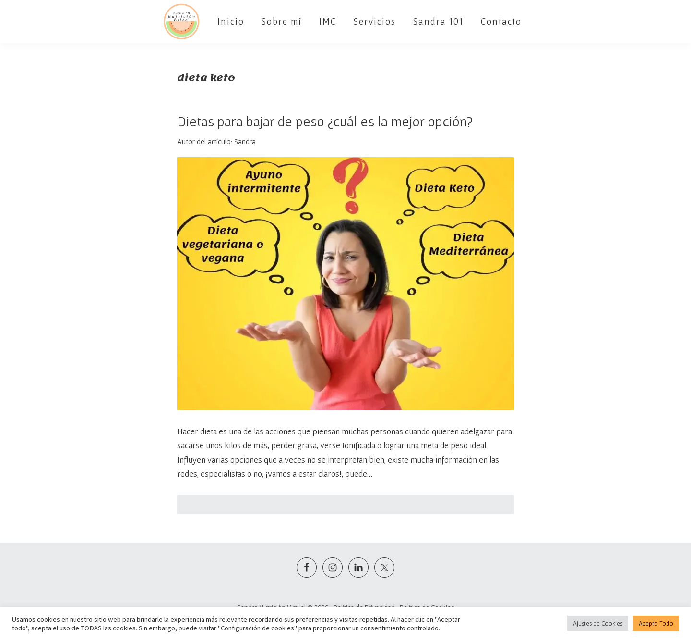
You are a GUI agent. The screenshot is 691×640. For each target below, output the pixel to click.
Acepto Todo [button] (656, 623)
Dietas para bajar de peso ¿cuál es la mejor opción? (325, 121)
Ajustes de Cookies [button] (597, 623)
